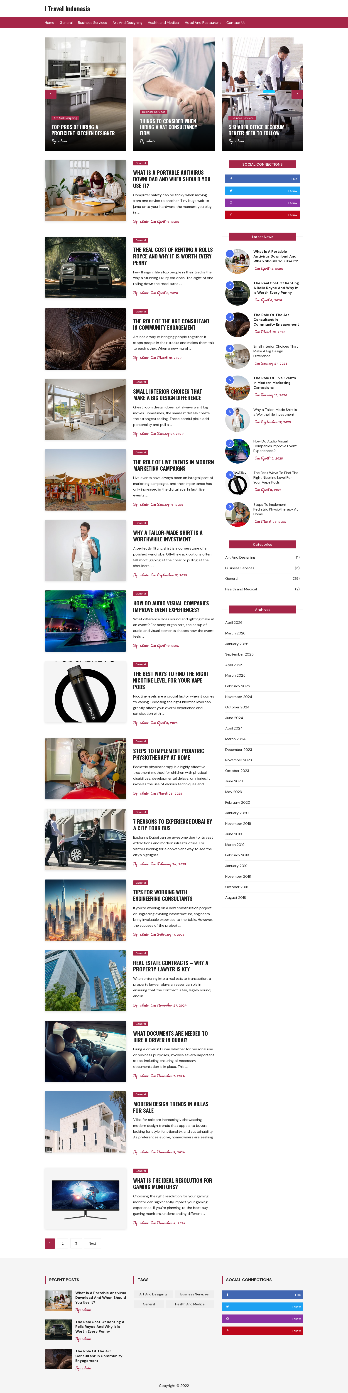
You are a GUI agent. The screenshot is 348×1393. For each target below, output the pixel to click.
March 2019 (235, 844)
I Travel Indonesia (67, 8)
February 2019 (237, 855)
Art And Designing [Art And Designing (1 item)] (153, 1294)
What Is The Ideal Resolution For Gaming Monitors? (172, 1183)
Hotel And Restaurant (203, 22)
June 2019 (233, 834)
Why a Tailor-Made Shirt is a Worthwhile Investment (168, 535)
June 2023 (234, 781)
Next (92, 1243)
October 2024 (237, 707)
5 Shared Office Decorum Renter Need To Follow (256, 129)
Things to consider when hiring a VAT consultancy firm (168, 127)
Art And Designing (127, 22)
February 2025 (237, 686)
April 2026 (234, 622)
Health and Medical (163, 22)
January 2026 (236, 643)
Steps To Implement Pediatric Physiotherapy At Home (168, 754)
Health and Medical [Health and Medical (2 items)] (190, 1304)
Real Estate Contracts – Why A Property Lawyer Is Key (170, 965)
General (66, 22)
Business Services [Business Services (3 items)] (194, 1294)
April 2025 (234, 665)
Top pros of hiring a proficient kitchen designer (83, 129)
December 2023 (238, 749)
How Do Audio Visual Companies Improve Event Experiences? (171, 606)
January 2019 (236, 865)
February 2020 (237, 802)
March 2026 (235, 633)
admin (62, 141)
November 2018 (238, 876)
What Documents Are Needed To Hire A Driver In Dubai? (170, 1036)
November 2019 (238, 823)
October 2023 (237, 770)
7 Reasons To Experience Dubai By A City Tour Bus (172, 824)
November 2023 (238, 760)
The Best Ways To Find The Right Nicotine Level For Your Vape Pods (171, 680)
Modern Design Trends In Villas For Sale (170, 1107)
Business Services (92, 22)
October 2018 (236, 886)
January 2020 (237, 813)
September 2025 (239, 654)
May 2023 (233, 791)
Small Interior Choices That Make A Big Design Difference (167, 394)
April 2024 (234, 728)
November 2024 (238, 696)
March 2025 (235, 675)
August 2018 (235, 897)
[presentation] (50, 94)
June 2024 (234, 717)
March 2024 (235, 739)
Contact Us (235, 22)
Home (49, 22)
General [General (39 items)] (149, 1304)
